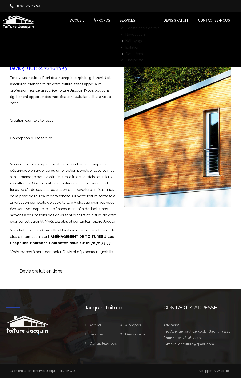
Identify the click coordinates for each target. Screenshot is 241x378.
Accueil (95, 325)
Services (127, 20)
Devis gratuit (176, 20)
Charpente (134, 60)
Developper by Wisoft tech (213, 371)
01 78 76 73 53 (28, 6)
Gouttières (134, 54)
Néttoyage (134, 41)
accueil (77, 20)
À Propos (102, 20)
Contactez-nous (214, 20)
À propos (133, 325)
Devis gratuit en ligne (41, 271)
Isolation (132, 47)
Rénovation (135, 34)
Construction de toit (142, 28)
